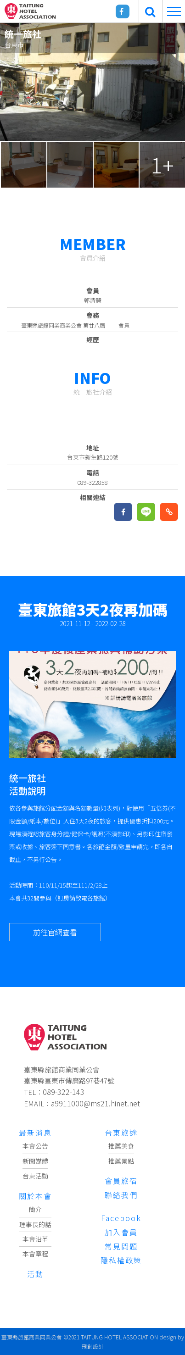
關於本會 (35, 1195)
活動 (35, 1273)
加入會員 (121, 1232)
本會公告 (35, 1145)
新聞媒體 (35, 1161)
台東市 (14, 44)
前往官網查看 (55, 932)
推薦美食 (121, 1145)
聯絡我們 (121, 1194)
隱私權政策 (121, 1260)
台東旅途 (121, 1132)
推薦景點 (121, 1161)
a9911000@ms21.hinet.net (95, 1103)
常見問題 (121, 1246)
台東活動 (35, 1175)
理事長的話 (35, 1224)
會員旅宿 (121, 1180)
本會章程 (35, 1253)
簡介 (35, 1209)
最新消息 (35, 1132)
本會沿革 (35, 1239)
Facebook (121, 1217)
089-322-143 (63, 1091)
